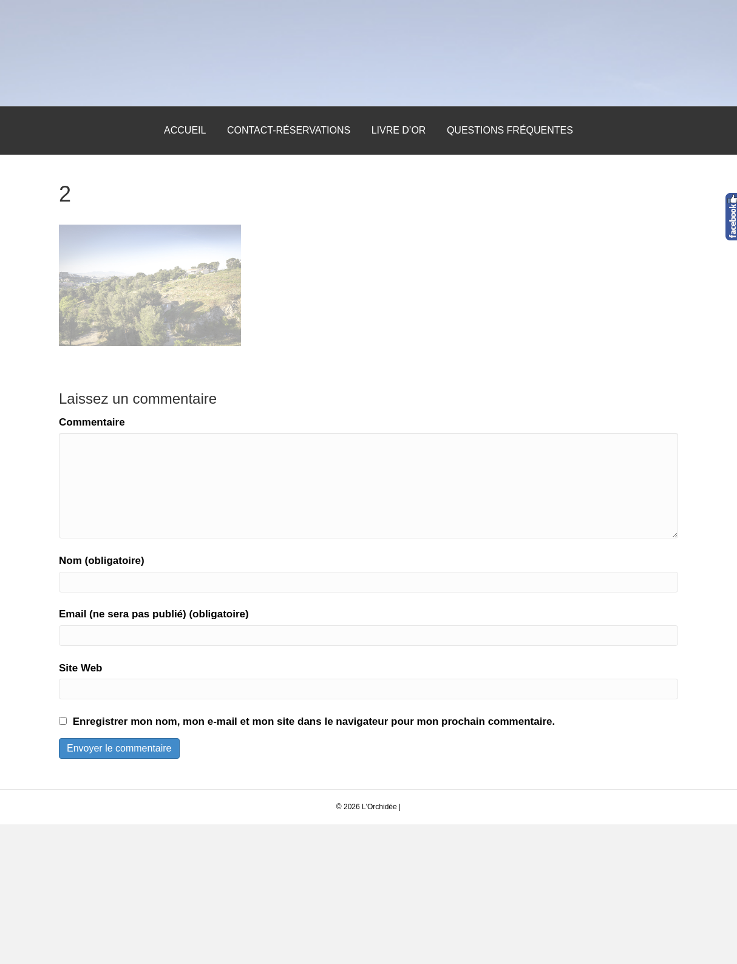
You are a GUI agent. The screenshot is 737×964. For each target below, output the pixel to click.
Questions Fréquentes (510, 270)
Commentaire (92, 562)
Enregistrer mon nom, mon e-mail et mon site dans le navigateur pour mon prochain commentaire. (314, 861)
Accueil (185, 270)
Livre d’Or (399, 270)
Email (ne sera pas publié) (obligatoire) (154, 754)
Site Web (80, 807)
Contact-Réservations (288, 270)
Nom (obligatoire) (101, 700)
